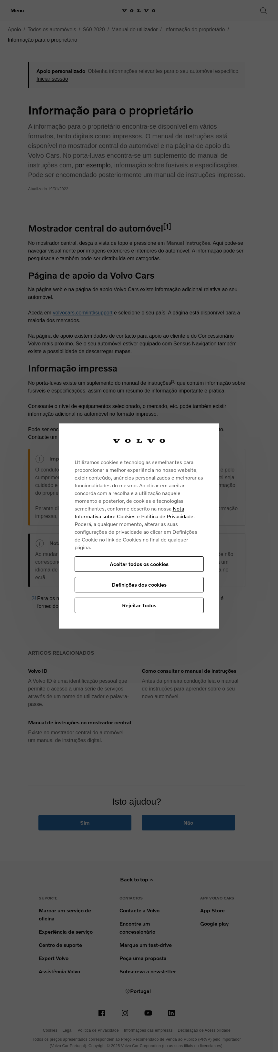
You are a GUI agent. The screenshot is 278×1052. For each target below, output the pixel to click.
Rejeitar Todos (139, 605)
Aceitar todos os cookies (139, 564)
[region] (139, 526)
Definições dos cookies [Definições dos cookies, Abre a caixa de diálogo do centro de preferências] (139, 584)
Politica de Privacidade (167, 516)
